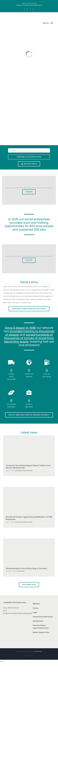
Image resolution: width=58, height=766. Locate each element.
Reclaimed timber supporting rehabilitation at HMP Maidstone (29, 518)
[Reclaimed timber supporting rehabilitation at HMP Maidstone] (29, 500)
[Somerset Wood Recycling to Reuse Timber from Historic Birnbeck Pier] (29, 448)
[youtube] (30, 9)
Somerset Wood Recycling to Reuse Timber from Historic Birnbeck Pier (28, 466)
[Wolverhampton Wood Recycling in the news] (29, 551)
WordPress (38, 651)
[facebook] (24, 9)
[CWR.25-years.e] (11, 16)
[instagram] (27, 9)
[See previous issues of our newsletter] (29, 163)
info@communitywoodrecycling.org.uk (17, 613)
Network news (27, 471)
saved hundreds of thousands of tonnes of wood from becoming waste (29, 338)
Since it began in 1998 (20, 328)
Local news (18, 471)
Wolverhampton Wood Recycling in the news (26, 568)
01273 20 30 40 (13, 608)
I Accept (29, 192)
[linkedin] (33, 9)
